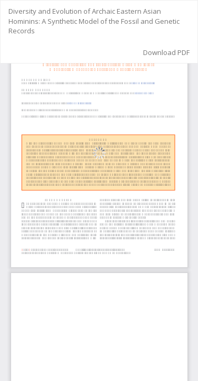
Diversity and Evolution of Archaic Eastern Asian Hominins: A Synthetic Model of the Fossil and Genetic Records (94, 20)
